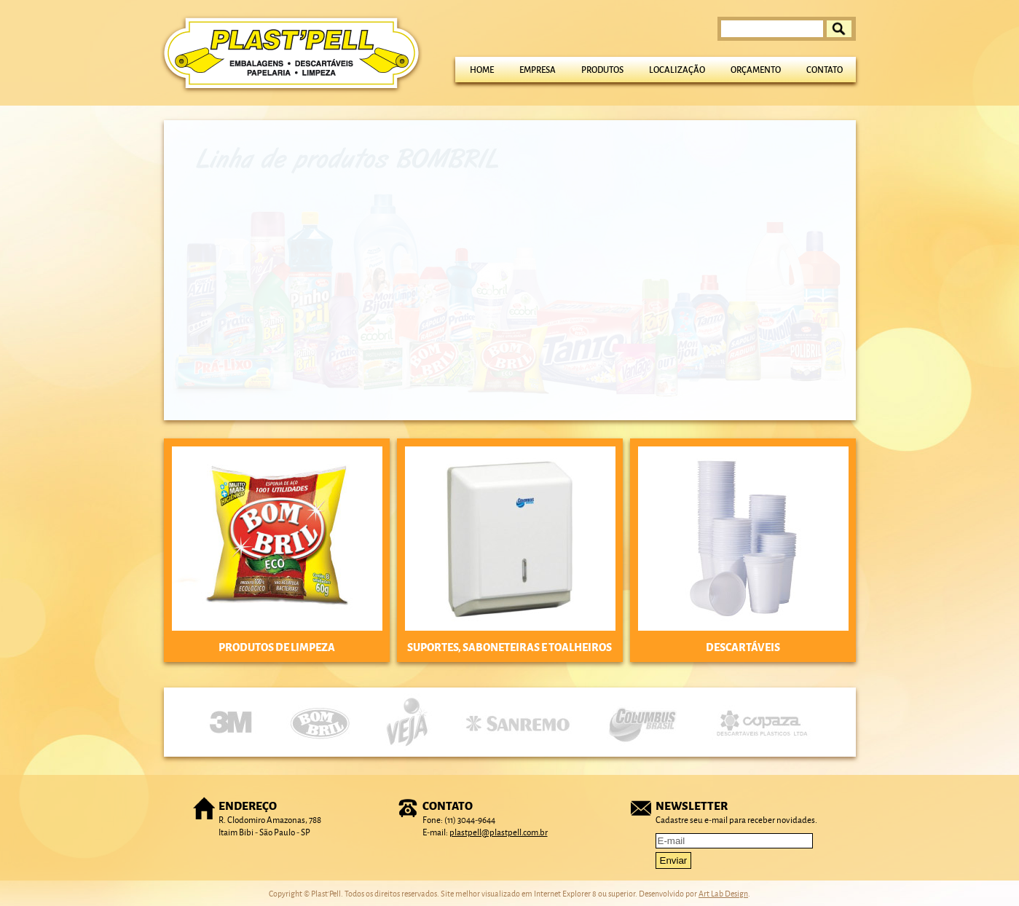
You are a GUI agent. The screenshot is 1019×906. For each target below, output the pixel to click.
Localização (677, 69)
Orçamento (756, 69)
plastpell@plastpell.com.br (498, 832)
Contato (824, 69)
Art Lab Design (723, 893)
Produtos (602, 69)
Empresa (537, 69)
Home (482, 69)
